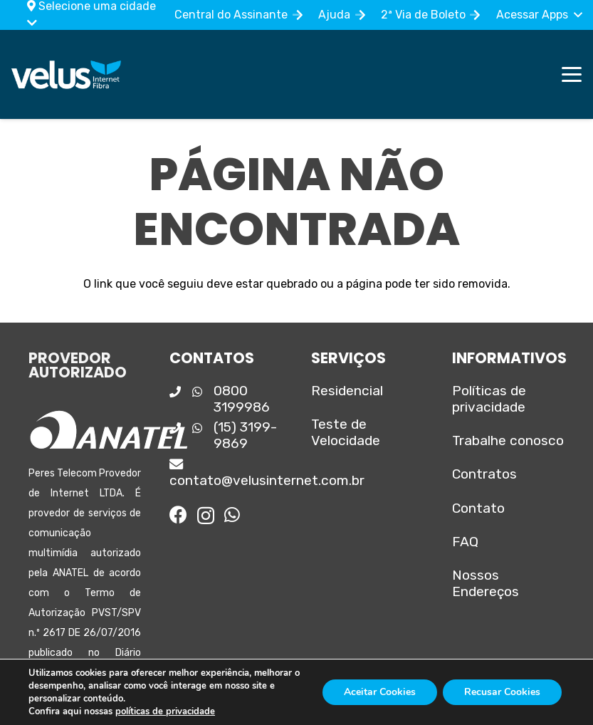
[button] (539, 15)
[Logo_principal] (66, 75)
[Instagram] (205, 516)
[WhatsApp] (232, 514)
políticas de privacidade (165, 711)
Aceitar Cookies (380, 692)
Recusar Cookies (502, 692)
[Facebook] (178, 514)
